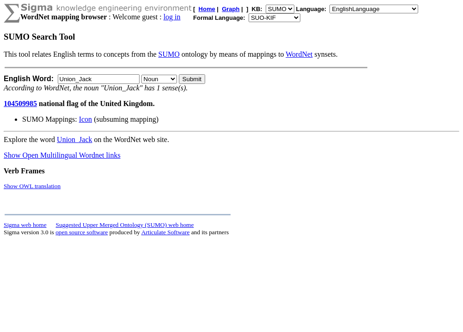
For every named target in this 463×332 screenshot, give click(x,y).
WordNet (299, 54)
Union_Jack (74, 139)
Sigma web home (25, 224)
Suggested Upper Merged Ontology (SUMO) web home (125, 224)
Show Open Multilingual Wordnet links (62, 155)
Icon (85, 119)
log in (172, 17)
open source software (81, 232)
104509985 (20, 103)
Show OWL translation (32, 186)
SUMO (169, 54)
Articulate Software (165, 232)
